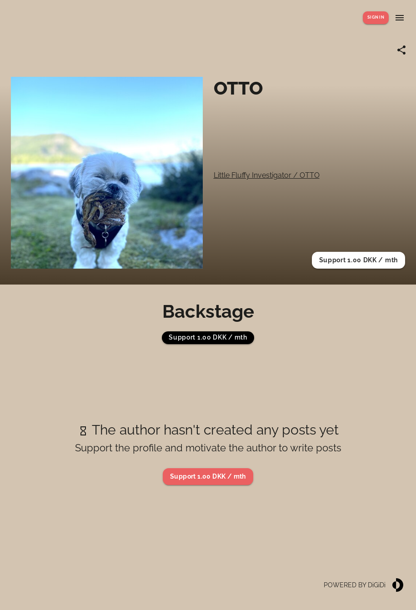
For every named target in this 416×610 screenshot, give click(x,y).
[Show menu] (400, 18)
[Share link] (401, 50)
